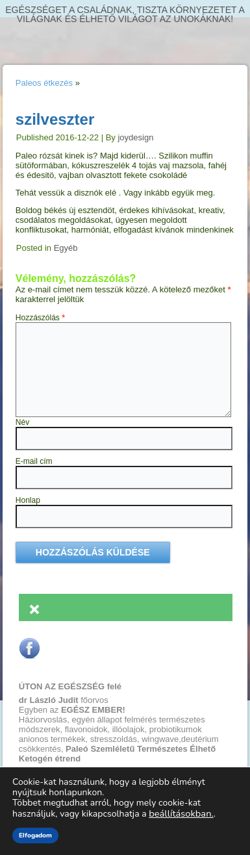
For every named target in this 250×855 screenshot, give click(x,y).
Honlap (28, 500)
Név (22, 422)
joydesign (135, 137)
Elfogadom (35, 835)
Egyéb (66, 248)
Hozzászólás (40, 317)
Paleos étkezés (44, 83)
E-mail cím (34, 461)
